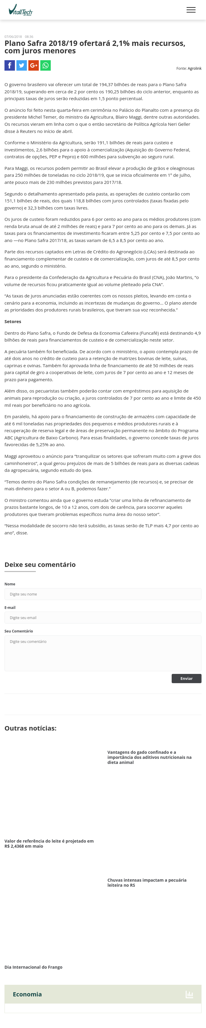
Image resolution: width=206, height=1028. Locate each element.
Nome (9, 584)
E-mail (10, 607)
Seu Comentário (18, 631)
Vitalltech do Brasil (20, 10)
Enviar (187, 678)
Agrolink (195, 68)
